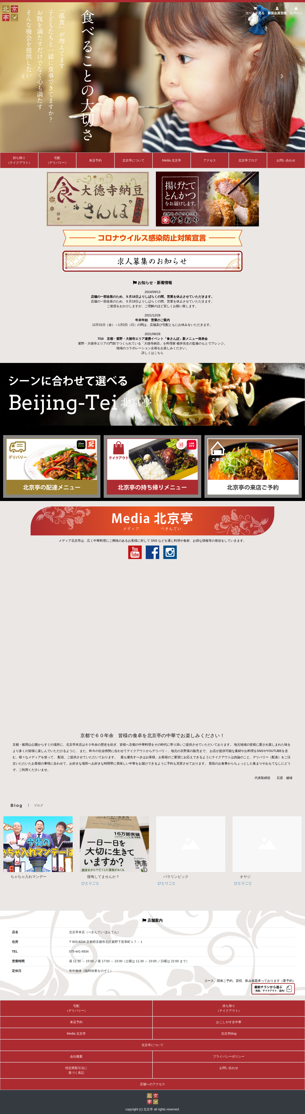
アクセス (209, 160)
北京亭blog (228, 1033)
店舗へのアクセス (152, 1084)
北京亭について (133, 160)
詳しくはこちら (152, 353)
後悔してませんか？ (99, 877)
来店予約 (95, 160)
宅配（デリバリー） (57, 160)
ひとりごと (90, 883)
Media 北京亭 (171, 160)
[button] (23, 76)
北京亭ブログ (247, 160)
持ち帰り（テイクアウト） (19, 160)
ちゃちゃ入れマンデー (25, 877)
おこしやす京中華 (228, 1022)
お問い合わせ (285, 160)
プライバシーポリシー (228, 1056)
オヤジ (242, 877)
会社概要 (76, 1056)
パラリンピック (172, 877)
